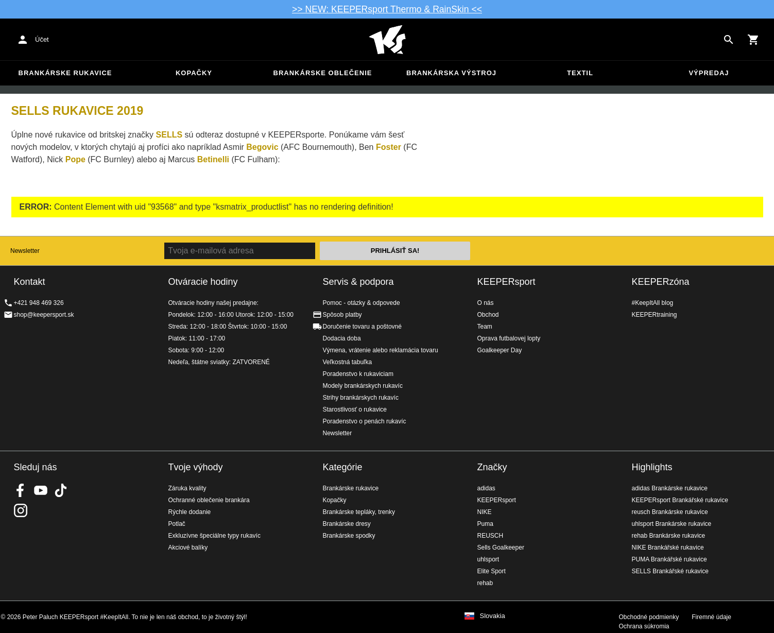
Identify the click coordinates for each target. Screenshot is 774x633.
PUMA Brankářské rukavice (669, 559)
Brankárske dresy (347, 523)
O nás (485, 302)
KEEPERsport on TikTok (60, 490)
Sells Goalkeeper (500, 547)
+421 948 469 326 (39, 302)
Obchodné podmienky (649, 617)
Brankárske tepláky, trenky (359, 512)
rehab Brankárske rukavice (669, 535)
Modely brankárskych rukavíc (363, 385)
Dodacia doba (342, 338)
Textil (580, 73)
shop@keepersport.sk (44, 314)
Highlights (652, 467)
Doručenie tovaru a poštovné (362, 326)
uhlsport (488, 559)
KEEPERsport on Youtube (40, 490)
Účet (42, 39)
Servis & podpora (358, 282)
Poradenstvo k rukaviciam (358, 374)
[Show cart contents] (753, 39)
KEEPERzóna (661, 282)
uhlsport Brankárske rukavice (672, 523)
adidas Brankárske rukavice (670, 488)
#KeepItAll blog (653, 302)
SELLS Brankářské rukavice (670, 571)
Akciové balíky (188, 547)
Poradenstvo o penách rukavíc (364, 421)
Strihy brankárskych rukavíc (361, 397)
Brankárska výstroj (451, 73)
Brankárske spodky (349, 535)
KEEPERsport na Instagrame (20, 510)
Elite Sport (491, 571)
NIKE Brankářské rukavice (668, 547)
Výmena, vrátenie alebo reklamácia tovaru (380, 350)
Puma (485, 523)
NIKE (484, 512)
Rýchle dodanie (189, 512)
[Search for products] (728, 39)
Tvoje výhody (195, 467)
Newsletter (25, 250)
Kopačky (194, 73)
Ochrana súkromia (644, 626)
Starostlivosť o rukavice (355, 409)
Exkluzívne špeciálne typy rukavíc (214, 535)
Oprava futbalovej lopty (509, 338)
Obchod (488, 314)
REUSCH (490, 535)
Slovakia (492, 616)
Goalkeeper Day (499, 350)
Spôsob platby (342, 314)
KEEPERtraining (654, 314)
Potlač (176, 523)
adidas (486, 488)
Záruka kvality (187, 488)
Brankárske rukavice (65, 73)
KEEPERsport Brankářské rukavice (680, 500)
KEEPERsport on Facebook (20, 490)
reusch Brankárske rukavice (670, 512)
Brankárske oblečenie (322, 73)
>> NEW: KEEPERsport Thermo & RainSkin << (387, 9)
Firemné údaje (711, 617)
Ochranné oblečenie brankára (209, 500)
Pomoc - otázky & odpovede (361, 302)
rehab (485, 583)
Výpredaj (709, 73)
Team (484, 326)
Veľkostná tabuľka (347, 362)
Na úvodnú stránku (387, 39)
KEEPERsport (506, 282)
